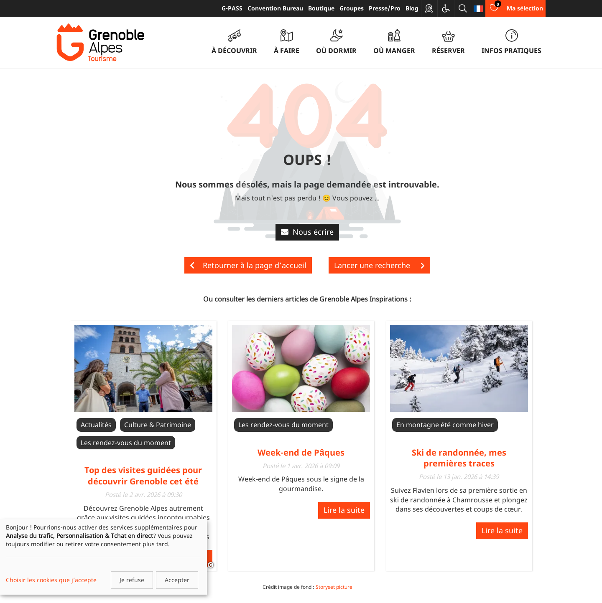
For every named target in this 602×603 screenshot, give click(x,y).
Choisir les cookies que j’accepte (51, 580)
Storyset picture (334, 586)
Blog (412, 8)
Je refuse (132, 580)
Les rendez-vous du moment (126, 442)
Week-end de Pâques (301, 452)
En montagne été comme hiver (445, 424)
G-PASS (232, 8)
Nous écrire (307, 232)
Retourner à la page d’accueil (248, 265)
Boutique (321, 8)
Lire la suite (344, 510)
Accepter (177, 580)
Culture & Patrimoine (157, 424)
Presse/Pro (384, 8)
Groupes (351, 8)
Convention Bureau (275, 8)
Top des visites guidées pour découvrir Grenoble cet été (143, 475)
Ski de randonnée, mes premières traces (459, 458)
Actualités (96, 424)
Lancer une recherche (379, 265)
